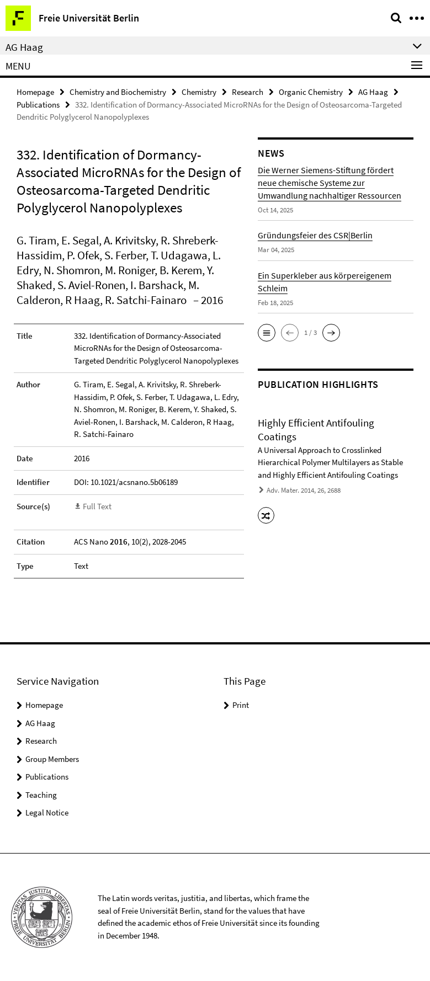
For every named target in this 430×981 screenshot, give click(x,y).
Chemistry (199, 92)
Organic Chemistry (311, 92)
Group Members (52, 759)
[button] (266, 333)
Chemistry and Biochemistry (118, 92)
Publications (38, 104)
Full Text (97, 506)
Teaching (41, 795)
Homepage (35, 92)
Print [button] (240, 705)
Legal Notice (46, 812)
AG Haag (373, 92)
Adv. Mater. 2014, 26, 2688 (304, 490)
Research (247, 92)
